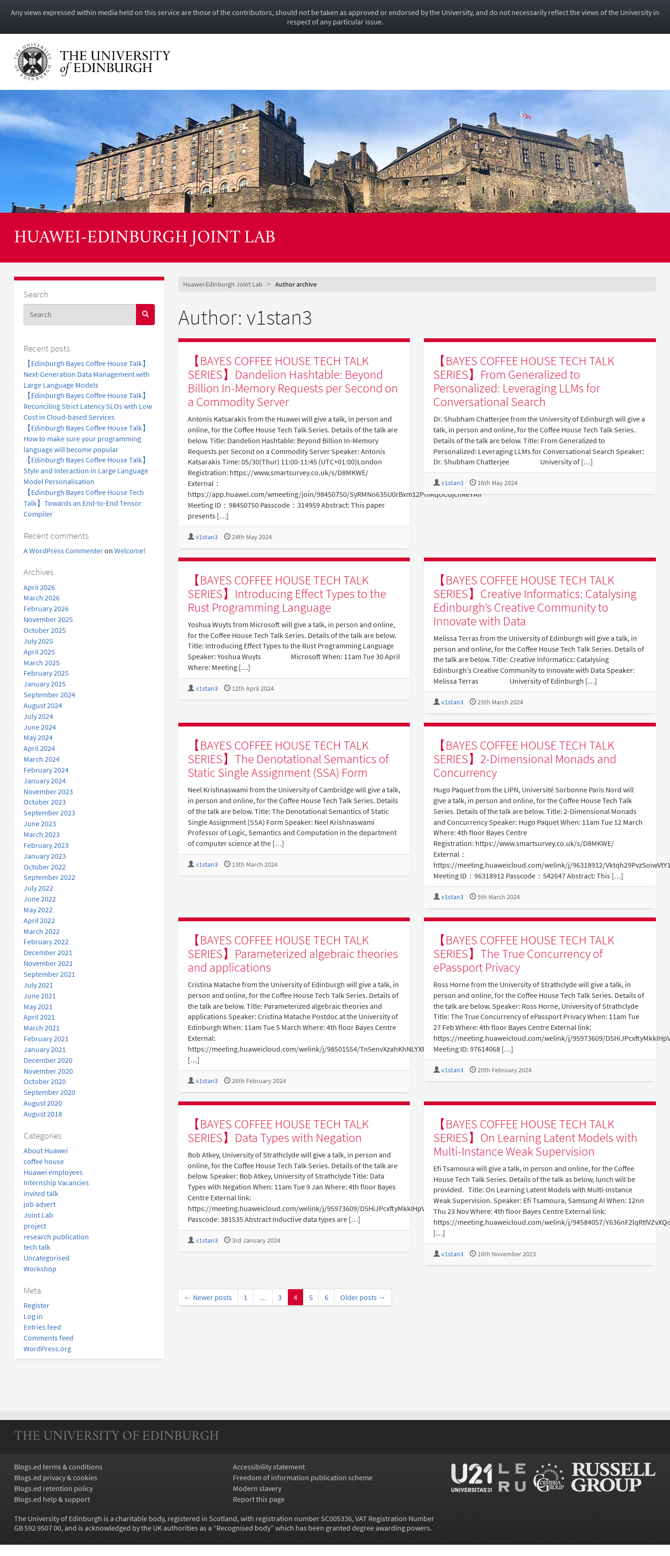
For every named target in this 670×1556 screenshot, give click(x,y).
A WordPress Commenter (63, 550)
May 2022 (38, 909)
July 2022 (38, 888)
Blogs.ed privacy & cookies (55, 1477)
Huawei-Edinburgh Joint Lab (144, 238)
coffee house (44, 1161)
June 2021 (40, 995)
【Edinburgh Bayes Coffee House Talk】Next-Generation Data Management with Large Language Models (87, 374)
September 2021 (49, 974)
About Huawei (46, 1150)
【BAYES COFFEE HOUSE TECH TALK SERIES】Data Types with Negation (278, 1130)
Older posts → (363, 1297)
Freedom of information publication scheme (303, 1477)
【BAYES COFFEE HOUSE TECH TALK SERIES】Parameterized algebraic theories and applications (293, 953)
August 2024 (43, 705)
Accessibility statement (269, 1466)
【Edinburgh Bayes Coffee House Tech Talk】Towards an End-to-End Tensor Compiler (84, 503)
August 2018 (43, 1113)
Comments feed (48, 1337)
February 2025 (46, 673)
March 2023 (42, 834)
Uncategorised (47, 1257)
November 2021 (48, 963)
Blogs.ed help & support (52, 1499)
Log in (33, 1316)
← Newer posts (208, 1297)
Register (36, 1305)
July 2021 (38, 984)
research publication (56, 1236)
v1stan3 (207, 537)
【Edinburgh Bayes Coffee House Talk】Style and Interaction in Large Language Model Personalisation (87, 470)
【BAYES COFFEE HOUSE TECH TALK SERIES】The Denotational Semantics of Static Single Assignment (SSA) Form (288, 758)
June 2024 (40, 727)
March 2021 (42, 1027)
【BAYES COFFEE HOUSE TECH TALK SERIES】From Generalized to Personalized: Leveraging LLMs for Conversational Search (523, 381)
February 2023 (46, 845)
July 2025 (38, 641)
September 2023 (49, 812)
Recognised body (243, 1527)
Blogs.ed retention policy (53, 1488)
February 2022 (46, 941)
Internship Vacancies (56, 1182)
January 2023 (45, 856)
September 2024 (49, 694)
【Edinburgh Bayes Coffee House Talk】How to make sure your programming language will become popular (87, 438)
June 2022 (40, 898)
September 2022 (49, 877)
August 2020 (43, 1103)
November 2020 (48, 1071)
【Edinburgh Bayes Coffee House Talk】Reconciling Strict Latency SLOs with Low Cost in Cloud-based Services (88, 406)
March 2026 (42, 597)
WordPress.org (47, 1348)
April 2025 (39, 651)
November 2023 (48, 791)
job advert (40, 1204)
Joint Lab (38, 1215)
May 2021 (38, 1006)
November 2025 (48, 619)
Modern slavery (257, 1488)
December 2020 (48, 1060)
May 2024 (38, 737)
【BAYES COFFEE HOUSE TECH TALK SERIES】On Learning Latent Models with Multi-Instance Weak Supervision (535, 1137)
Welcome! (130, 550)
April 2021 (39, 1016)
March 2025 (42, 662)
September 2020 (49, 1092)
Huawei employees (53, 1172)
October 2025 (45, 630)
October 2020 (45, 1081)
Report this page (259, 1499)
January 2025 (45, 683)
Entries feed (42, 1327)
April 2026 (39, 587)
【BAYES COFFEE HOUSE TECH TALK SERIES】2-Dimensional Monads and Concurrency (524, 758)
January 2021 (45, 1049)
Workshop (40, 1268)
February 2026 (46, 608)
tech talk (37, 1247)
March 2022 (42, 931)
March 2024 (42, 759)
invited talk (41, 1193)
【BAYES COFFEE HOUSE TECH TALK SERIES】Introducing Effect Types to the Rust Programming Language (287, 593)
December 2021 (48, 952)
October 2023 (45, 801)
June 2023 (40, 823)
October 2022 (45, 866)
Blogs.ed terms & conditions (58, 1466)
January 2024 (45, 780)
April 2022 (39, 920)
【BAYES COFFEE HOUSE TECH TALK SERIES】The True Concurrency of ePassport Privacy (523, 953)
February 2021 (46, 1038)
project (35, 1225)
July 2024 (38, 716)
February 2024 (46, 769)
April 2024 (39, 748)
